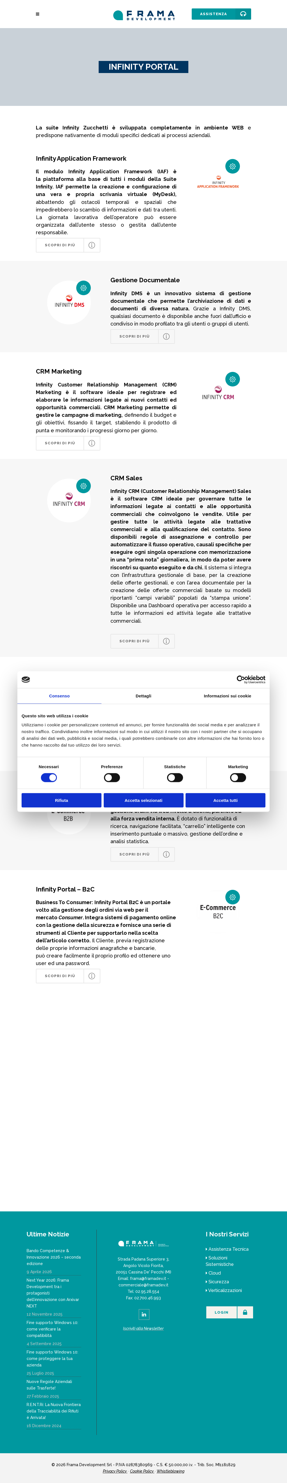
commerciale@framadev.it (143, 1285)
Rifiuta (61, 800)
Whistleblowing (170, 1471)
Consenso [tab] (59, 695)
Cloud (215, 1273)
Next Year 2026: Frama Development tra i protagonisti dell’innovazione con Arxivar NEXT (53, 1293)
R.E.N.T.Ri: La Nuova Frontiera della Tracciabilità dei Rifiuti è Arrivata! (54, 1411)
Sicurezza (219, 1281)
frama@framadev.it (148, 1278)
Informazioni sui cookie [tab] (227, 695)
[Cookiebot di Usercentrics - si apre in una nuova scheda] (240, 679)
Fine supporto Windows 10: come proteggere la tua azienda (52, 1358)
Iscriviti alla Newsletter (143, 1328)
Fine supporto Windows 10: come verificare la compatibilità (52, 1329)
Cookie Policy (142, 1471)
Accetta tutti (225, 800)
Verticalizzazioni (225, 1290)
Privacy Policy (115, 1471)
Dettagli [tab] (143, 695)
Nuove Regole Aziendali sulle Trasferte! (49, 1384)
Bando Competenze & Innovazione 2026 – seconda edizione (54, 1257)
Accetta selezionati (143, 800)
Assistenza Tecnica (229, 1249)
